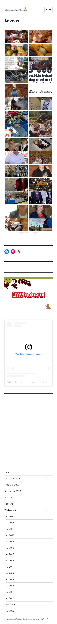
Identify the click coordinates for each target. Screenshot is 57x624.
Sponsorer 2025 (12, 491)
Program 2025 (11, 485)
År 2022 (10, 535)
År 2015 (10, 567)
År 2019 (10, 541)
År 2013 (10, 579)
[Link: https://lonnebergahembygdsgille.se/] (19, 251)
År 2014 (10, 573)
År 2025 (10, 516)
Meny (48, 9)
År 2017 (10, 554)
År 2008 (10, 611)
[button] (28, 293)
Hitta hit (8, 497)
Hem (6, 472)
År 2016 (10, 560)
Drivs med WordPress (42, 619)
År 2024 (10, 523)
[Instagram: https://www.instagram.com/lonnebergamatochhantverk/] (13, 251)
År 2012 (10, 586)
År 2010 (10, 598)
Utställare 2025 (12, 478)
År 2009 (10, 604)
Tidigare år (10, 510)
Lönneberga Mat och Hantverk (17, 619)
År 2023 (10, 529)
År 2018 (10, 548)
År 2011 (9, 592)
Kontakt (8, 504)
